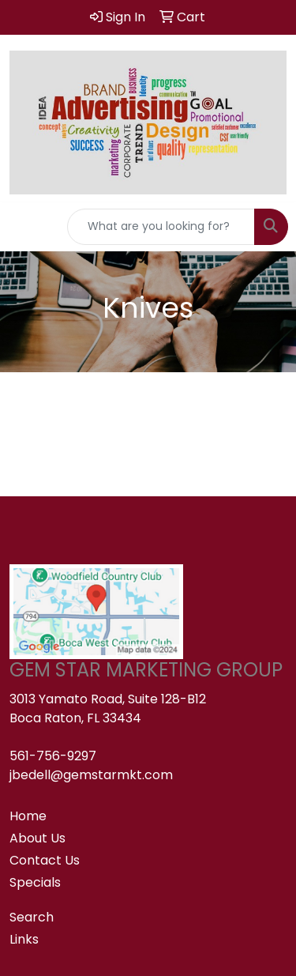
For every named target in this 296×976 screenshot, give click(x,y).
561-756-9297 (52, 756)
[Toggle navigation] (24, 227)
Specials (35, 882)
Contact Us (44, 860)
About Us (37, 838)
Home (28, 816)
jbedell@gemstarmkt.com (91, 775)
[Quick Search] (161, 227)
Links (24, 939)
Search (31, 917)
